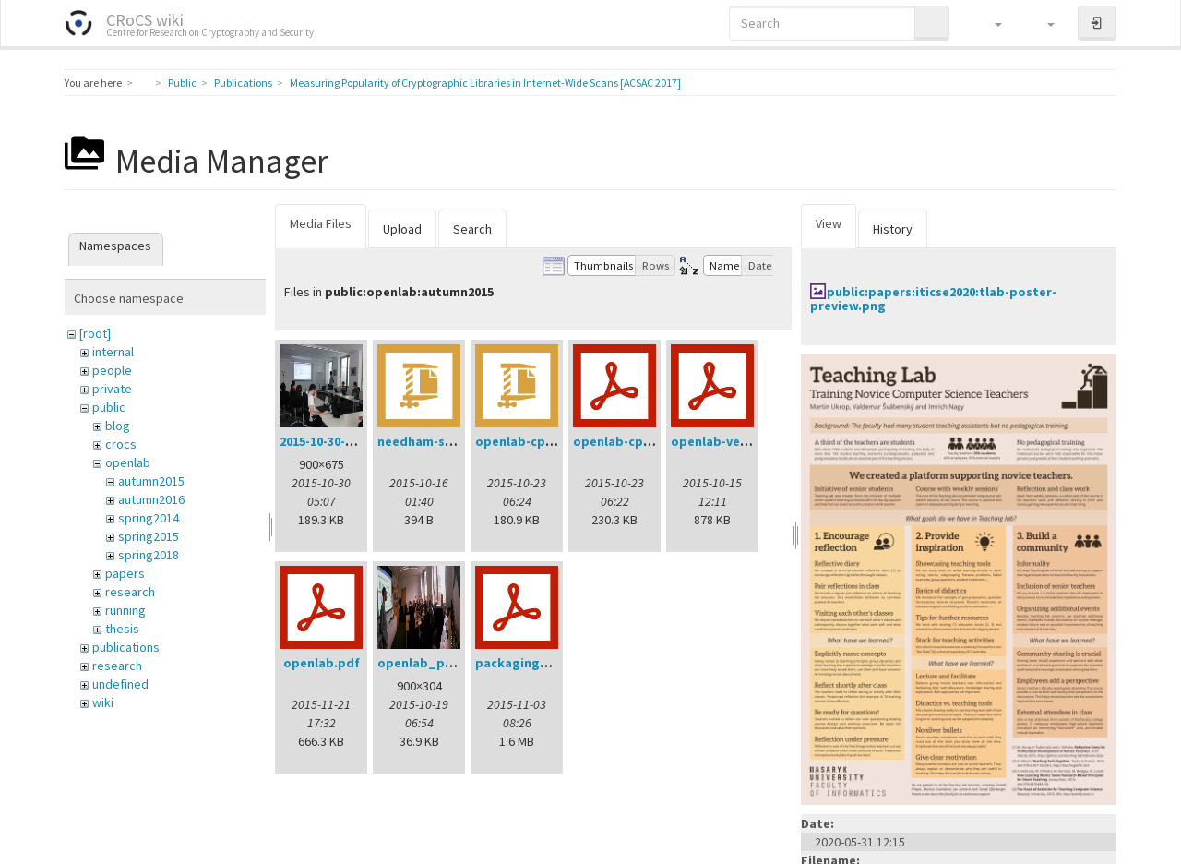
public (108, 407)
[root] (95, 333)
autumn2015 (151, 481)
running (125, 610)
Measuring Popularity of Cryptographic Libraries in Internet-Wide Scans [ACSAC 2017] (485, 83)
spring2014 (148, 518)
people (112, 370)
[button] (989, 23)
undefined (120, 684)
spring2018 (148, 554)
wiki (102, 702)
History (893, 229)
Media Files (321, 223)
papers (125, 573)
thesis (122, 628)
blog (117, 425)
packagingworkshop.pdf (551, 662)
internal (113, 351)
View (828, 223)
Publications (243, 83)
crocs (121, 444)
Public (182, 83)
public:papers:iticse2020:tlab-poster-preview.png (933, 298)
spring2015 (148, 536)
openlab (127, 462)
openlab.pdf (321, 662)
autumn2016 (151, 499)
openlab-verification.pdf (747, 441)
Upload (402, 229)
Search (472, 229)
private (112, 388)
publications (126, 647)
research (130, 591)
